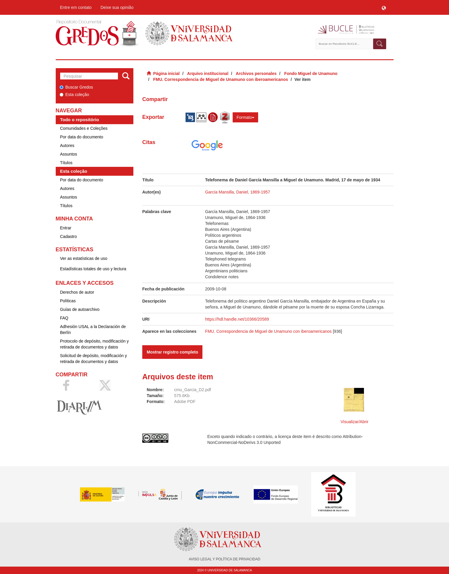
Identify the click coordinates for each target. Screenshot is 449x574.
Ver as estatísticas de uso (84, 258)
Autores (67, 145)
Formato (245, 117)
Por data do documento (81, 137)
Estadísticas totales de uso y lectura (93, 268)
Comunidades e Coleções (84, 128)
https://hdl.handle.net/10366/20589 (237, 319)
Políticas (68, 300)
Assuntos (68, 154)
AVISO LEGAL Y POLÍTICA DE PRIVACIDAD (224, 559)
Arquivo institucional (207, 73)
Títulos (66, 162)
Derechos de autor (77, 292)
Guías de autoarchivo (80, 309)
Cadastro (68, 236)
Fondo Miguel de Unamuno (311, 73)
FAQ (64, 318)
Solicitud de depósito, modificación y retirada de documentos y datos (93, 358)
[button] (383, 7)
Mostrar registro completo (172, 352)
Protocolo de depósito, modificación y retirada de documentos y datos (94, 344)
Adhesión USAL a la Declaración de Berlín (93, 329)
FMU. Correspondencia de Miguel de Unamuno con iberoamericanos (220, 79)
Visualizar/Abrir (354, 421)
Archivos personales (256, 73)
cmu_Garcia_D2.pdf (192, 389)
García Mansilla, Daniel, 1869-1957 (237, 192)
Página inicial (166, 73)
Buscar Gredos (76, 87)
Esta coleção (74, 94)
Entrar (65, 228)
